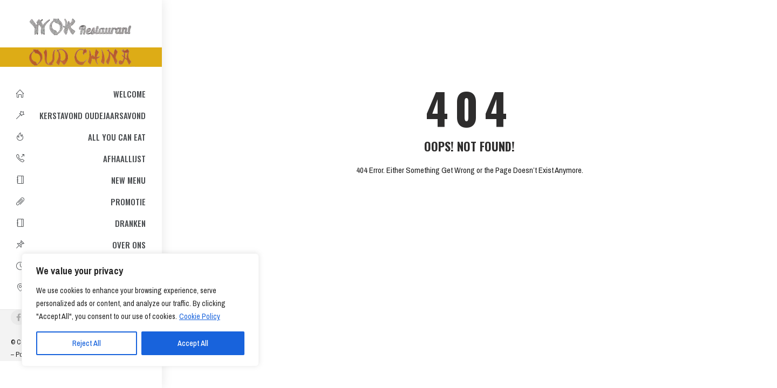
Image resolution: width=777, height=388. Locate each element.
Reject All (86, 343)
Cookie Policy (199, 316)
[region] (140, 309)
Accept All (193, 343)
